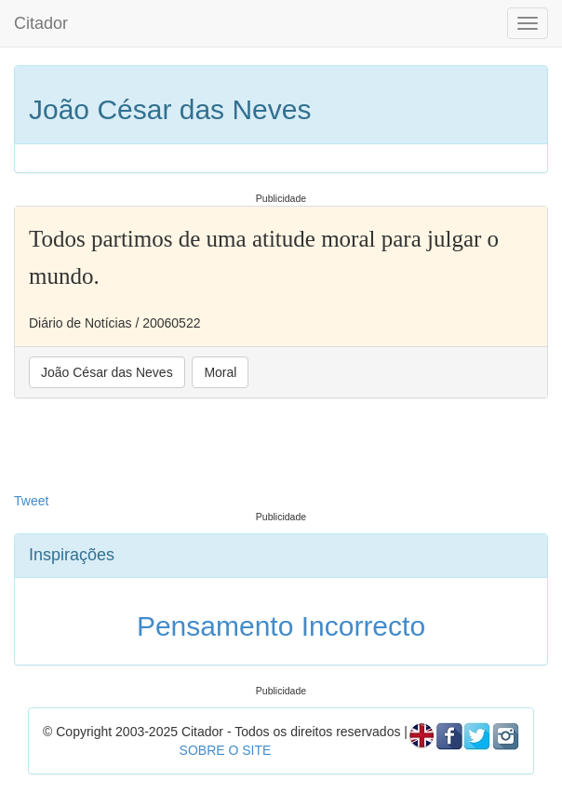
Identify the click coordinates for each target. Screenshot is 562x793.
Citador (41, 23)
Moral (220, 372)
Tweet (31, 500)
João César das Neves (107, 372)
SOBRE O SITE (226, 750)
